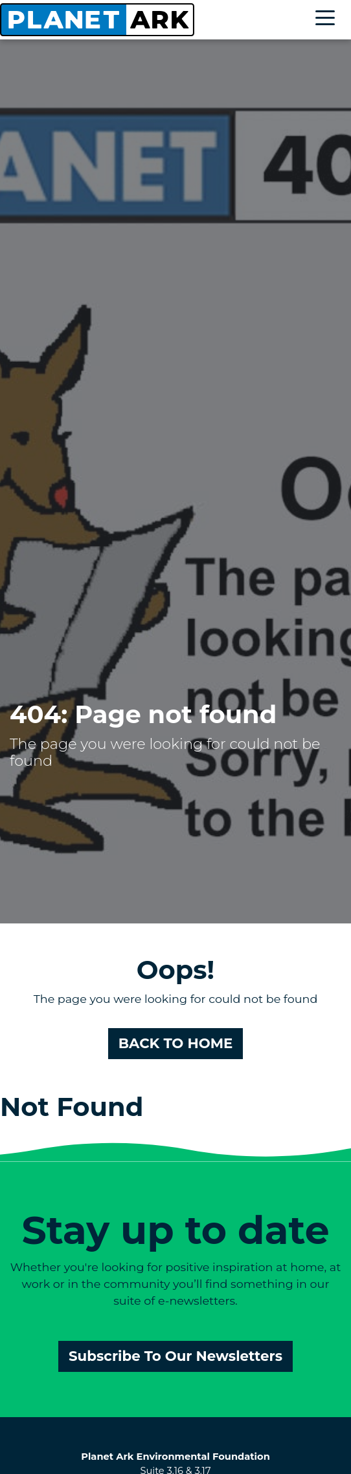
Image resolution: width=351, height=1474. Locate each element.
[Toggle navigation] (328, 19)
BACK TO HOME (176, 1043)
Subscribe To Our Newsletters (175, 1355)
